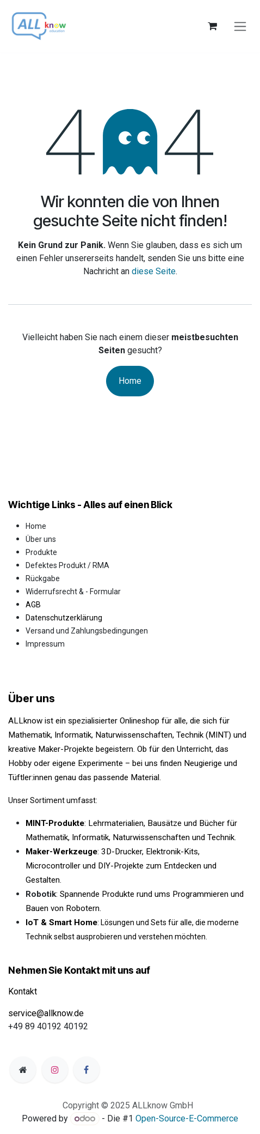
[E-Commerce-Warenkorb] (212, 26)
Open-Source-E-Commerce (186, 1118)
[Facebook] (86, 1070)
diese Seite (154, 271)
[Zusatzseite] (23, 1070)
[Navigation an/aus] (240, 26)
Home (130, 381)
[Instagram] (55, 1070)
